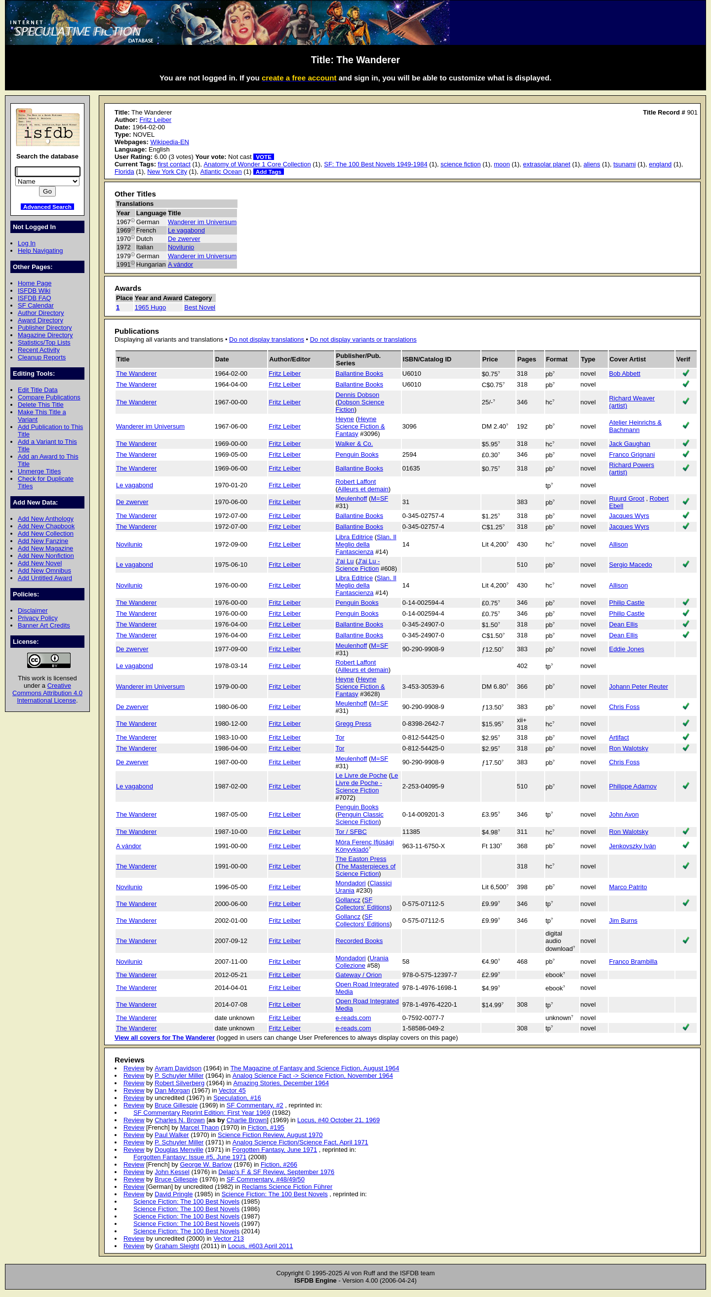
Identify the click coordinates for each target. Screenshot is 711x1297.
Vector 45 (232, 1090)
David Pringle (174, 1194)
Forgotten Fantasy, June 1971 (274, 1149)
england (660, 164)
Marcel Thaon (199, 1127)
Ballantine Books (360, 373)
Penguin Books (357, 454)
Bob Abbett (624, 373)
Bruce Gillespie (176, 1105)
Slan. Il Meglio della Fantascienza (366, 544)
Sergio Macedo (630, 564)
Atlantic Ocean (221, 171)
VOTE (264, 157)
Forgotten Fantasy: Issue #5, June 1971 (189, 1157)
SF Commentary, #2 (255, 1105)
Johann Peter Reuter (639, 686)
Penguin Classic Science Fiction (360, 818)
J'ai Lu (345, 561)
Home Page (34, 283)
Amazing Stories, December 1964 (281, 1083)
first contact (174, 164)
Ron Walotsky (628, 748)
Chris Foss (624, 706)
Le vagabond (186, 230)
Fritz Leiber (155, 119)
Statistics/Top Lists (44, 342)
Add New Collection (46, 533)
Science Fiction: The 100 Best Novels (275, 1194)
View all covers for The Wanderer (165, 1037)
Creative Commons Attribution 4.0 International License (47, 693)
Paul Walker (172, 1135)
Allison (618, 544)
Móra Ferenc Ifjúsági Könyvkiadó (365, 845)
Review (133, 1068)
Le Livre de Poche (361, 775)
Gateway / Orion (359, 975)
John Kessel (172, 1172)
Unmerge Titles (39, 471)
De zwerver (184, 238)
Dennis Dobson (358, 394)
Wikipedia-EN (169, 142)
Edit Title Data (38, 389)
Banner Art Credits (44, 625)
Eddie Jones (626, 649)
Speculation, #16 (237, 1097)
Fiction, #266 (279, 1164)
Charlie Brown (247, 1120)
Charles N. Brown (180, 1120)
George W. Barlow (206, 1164)
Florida (124, 171)
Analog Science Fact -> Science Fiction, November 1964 (313, 1075)
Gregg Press (354, 723)
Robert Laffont (356, 481)
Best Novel (199, 307)
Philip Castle (627, 602)
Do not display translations (266, 339)
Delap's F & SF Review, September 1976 (276, 1172)
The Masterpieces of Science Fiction (366, 870)
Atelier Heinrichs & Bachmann (635, 426)
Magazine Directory (45, 335)
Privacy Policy (38, 618)
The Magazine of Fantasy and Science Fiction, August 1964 (314, 1068)
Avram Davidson (178, 1068)
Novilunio (181, 247)
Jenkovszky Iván (632, 846)
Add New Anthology (46, 518)
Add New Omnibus (44, 570)
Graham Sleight (177, 1246)
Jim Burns (623, 920)
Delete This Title (41, 404)
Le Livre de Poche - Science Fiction (367, 783)
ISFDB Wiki (34, 290)
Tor (340, 737)
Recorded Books (359, 940)
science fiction (460, 164)
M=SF (379, 498)
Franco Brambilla (633, 961)
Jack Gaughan (630, 443)
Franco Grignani (632, 454)
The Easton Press (361, 859)
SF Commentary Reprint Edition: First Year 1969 (201, 1112)
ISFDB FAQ (34, 298)
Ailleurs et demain (363, 489)
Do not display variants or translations (363, 339)
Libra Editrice (354, 537)
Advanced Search (47, 206)
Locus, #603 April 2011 (260, 1246)
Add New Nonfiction (46, 555)
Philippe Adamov (633, 786)
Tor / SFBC (351, 831)
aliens (592, 164)
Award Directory (40, 320)
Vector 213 (228, 1238)
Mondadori (351, 883)
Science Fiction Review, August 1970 (270, 1135)
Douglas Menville (179, 1149)
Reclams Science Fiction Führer (287, 1186)
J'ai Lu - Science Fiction (358, 564)
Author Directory (41, 312)
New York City (167, 171)
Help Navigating (40, 250)
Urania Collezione (362, 961)
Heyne (345, 419)
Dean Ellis (623, 624)
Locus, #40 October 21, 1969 (338, 1120)
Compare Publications (49, 397)
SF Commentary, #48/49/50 (266, 1179)
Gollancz (348, 900)
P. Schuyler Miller (179, 1075)
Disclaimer (32, 610)
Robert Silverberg (179, 1083)
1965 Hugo (150, 307)
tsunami (624, 164)
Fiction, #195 (266, 1127)
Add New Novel (40, 563)
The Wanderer (136, 373)
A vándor (180, 264)
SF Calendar (36, 305)
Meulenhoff (351, 498)
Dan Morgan (172, 1090)
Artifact (619, 737)
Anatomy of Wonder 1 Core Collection (257, 164)
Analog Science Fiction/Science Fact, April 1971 (300, 1142)
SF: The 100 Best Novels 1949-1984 (375, 164)
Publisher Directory (45, 327)
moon (502, 164)
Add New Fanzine (43, 541)
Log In (27, 243)
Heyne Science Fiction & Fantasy (360, 426)
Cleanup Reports (42, 357)
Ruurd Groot (626, 498)
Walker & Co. (354, 443)
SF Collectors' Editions (363, 903)
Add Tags (268, 171)
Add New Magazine (45, 548)
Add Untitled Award (45, 578)
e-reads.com (353, 1018)
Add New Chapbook (46, 526)
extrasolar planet (546, 164)
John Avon (624, 814)
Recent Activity (39, 350)
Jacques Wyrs (629, 515)
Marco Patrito (628, 887)
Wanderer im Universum (202, 222)
